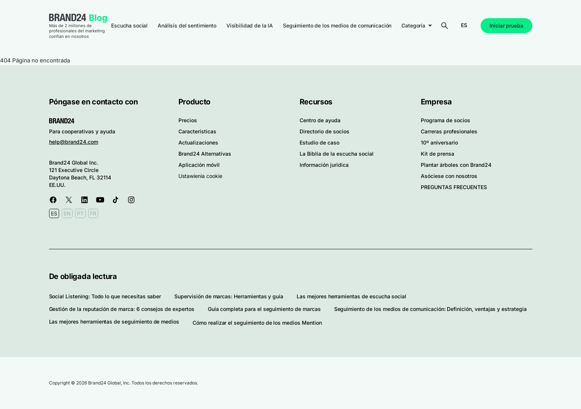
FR (93, 213)
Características (197, 131)
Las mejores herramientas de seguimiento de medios (114, 321)
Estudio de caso (319, 142)
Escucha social (129, 25)
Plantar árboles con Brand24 (456, 165)
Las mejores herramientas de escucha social (351, 296)
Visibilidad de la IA (249, 25)
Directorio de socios (324, 131)
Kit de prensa (437, 153)
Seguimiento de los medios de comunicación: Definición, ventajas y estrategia (430, 309)
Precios (187, 120)
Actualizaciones (198, 142)
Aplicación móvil (199, 165)
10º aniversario (439, 142)
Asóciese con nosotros (449, 176)
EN (67, 213)
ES (464, 25)
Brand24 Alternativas (204, 153)
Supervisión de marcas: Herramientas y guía (228, 296)
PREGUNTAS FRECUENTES (454, 187)
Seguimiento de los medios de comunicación (337, 25)
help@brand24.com (73, 142)
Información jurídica (324, 165)
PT (80, 213)
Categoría (413, 25)
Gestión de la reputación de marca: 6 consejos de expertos (121, 309)
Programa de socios (445, 120)
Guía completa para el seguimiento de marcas (264, 309)
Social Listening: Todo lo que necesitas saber (105, 296)
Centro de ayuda (320, 120)
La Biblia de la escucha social (337, 153)
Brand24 (67, 17)
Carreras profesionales (449, 131)
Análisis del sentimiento (187, 25)
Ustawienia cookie (200, 176)
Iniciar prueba (506, 25)
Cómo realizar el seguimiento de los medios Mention (257, 322)
